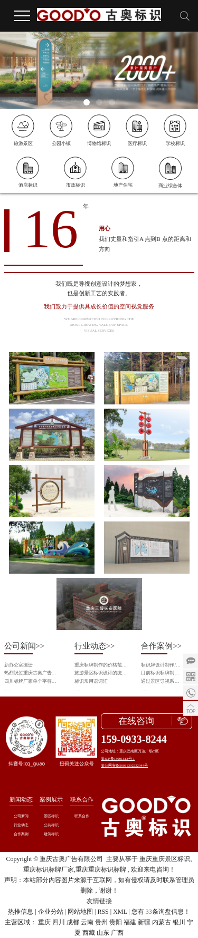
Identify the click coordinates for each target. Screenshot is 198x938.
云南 (87, 922)
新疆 (144, 922)
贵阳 (115, 922)
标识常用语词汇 (91, 681)
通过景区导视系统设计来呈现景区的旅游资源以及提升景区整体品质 (162, 681)
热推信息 (20, 911)
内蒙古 (161, 922)
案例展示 (51, 799)
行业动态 (21, 825)
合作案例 (21, 834)
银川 (179, 922)
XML (120, 911)
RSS (102, 911)
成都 (73, 922)
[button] (86, 102)
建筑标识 (51, 834)
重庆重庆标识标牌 (101, 869)
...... (8, 689)
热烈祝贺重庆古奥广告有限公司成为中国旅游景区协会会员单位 (32, 672)
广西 (117, 932)
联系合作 (81, 799)
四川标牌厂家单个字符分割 (32, 681)
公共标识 (51, 825)
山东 (103, 932)
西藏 (88, 932)
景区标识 (51, 816)
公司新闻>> (24, 646)
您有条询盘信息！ (160, 911)
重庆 (44, 922)
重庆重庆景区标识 (164, 859)
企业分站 (50, 911)
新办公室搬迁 (18, 665)
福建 (130, 922)
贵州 (101, 922)
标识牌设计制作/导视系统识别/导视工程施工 (162, 665)
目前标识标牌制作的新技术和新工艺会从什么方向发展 (162, 672)
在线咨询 (136, 721)
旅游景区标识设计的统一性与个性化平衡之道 (101, 672)
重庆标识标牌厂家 (48, 869)
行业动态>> (94, 646)
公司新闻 (21, 816)
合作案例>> (161, 646)
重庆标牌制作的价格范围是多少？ (101, 665)
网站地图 (80, 911)
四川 (58, 922)
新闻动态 (21, 799)
